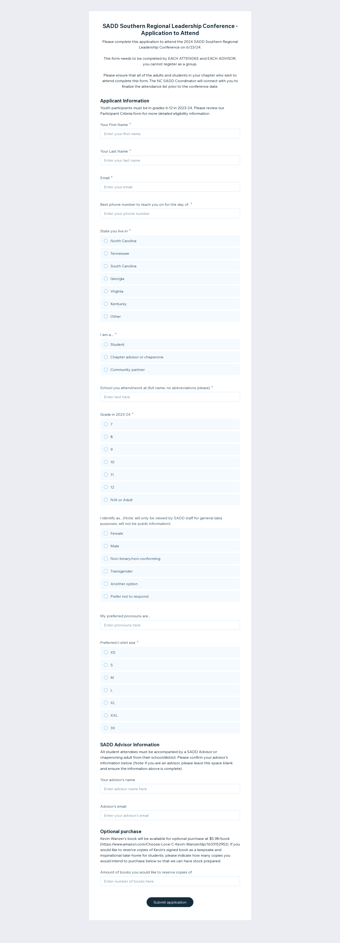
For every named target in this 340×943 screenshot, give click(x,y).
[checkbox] (170, 534)
